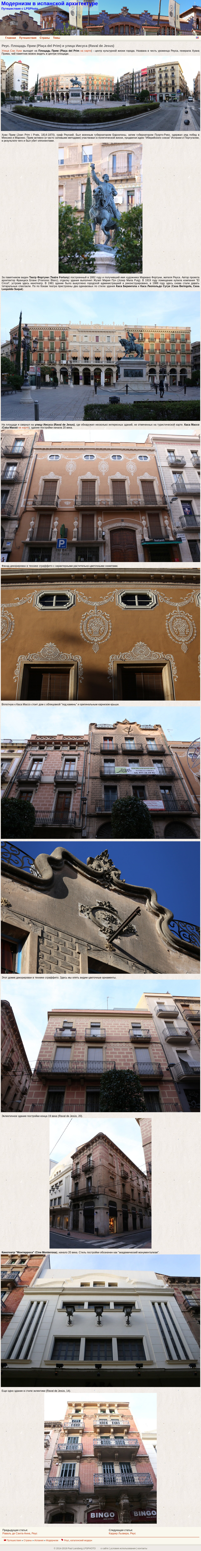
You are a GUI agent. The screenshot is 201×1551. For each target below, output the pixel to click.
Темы (56, 37)
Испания (39, 1540)
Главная (10, 37)
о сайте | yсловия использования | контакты (124, 1548)
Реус (66, 1540)
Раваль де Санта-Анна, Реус (19, 1533)
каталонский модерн (81, 1540)
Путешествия (27, 37)
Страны (45, 37)
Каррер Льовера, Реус (122, 1533)
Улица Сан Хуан (12, 50)
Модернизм (52, 1540)
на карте (85, 50)
